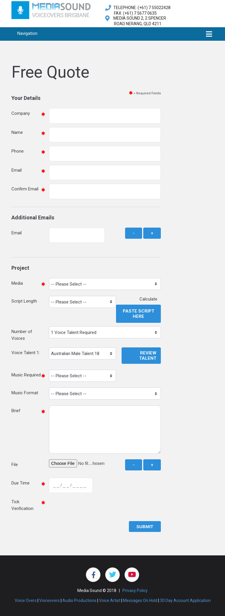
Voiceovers (49, 600)
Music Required (26, 375)
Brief (16, 410)
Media (17, 283)
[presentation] (93, 507)
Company (20, 113)
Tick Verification (22, 505)
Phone (17, 151)
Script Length (24, 301)
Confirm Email (24, 189)
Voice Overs (26, 600)
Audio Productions (79, 600)
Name (17, 132)
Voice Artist (109, 600)
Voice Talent (23, 352)
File (14, 464)
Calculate (150, 299)
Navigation (27, 33)
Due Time (20, 483)
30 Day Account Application (185, 600)
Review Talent (147, 355)
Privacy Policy (135, 590)
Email (16, 170)
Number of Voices (21, 335)
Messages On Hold (140, 600)
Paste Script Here (138, 313)
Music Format (24, 392)
